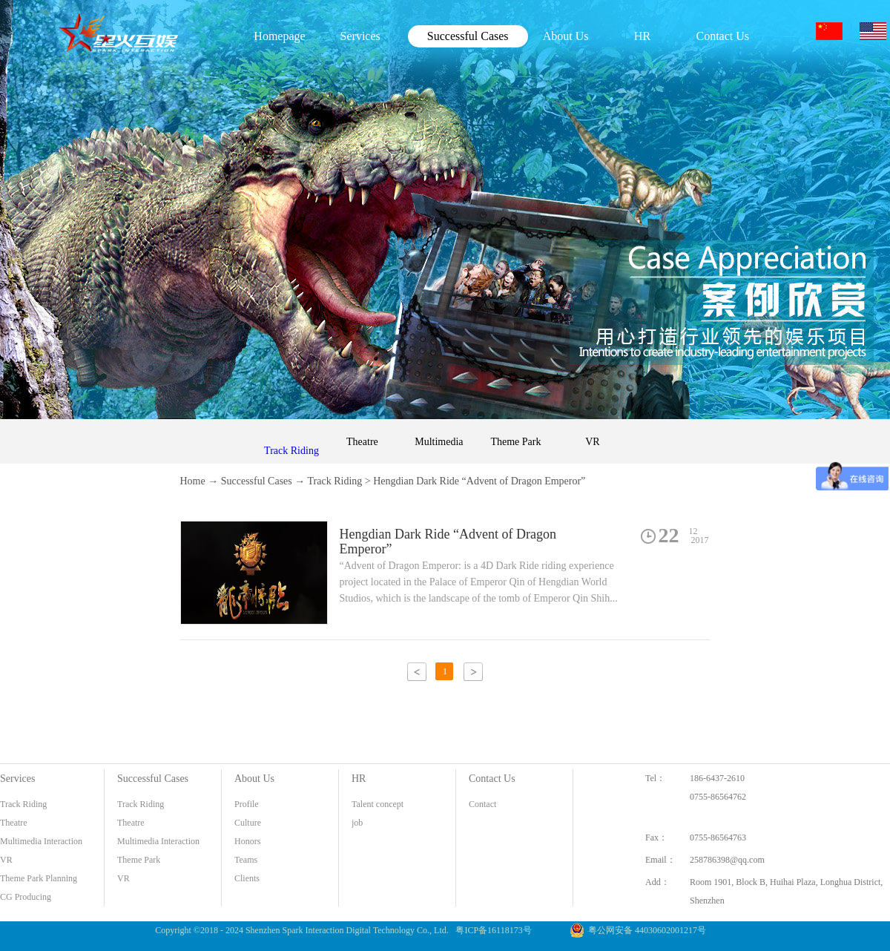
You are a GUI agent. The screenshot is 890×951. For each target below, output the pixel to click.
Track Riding (335, 481)
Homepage (279, 36)
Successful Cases (256, 481)
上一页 (416, 671)
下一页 (473, 671)
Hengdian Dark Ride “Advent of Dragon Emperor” (479, 481)
